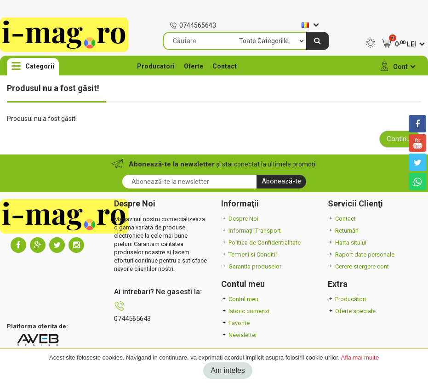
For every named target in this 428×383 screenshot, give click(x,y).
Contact (224, 66)
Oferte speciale (352, 311)
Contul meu (239, 299)
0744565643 (193, 25)
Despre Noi (239, 218)
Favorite (235, 323)
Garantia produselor (251, 266)
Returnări (343, 230)
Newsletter (239, 335)
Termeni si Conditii (249, 254)
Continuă (400, 139)
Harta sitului (347, 242)
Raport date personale (361, 254)
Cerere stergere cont (358, 266)
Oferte (193, 66)
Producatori (156, 66)
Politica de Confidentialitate (261, 242)
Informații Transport (251, 230)
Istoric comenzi (245, 311)
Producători (347, 299)
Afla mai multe (360, 357)
